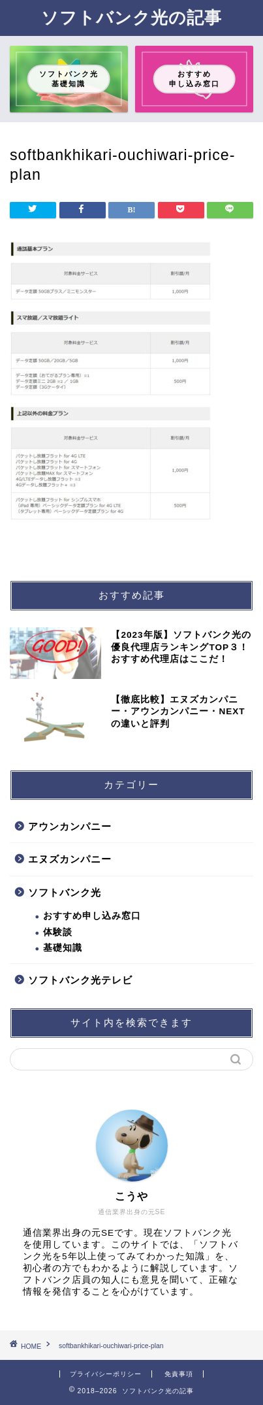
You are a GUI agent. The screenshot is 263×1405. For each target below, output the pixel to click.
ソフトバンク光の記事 (131, 17)
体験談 (57, 932)
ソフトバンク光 (64, 892)
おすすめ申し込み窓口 (92, 916)
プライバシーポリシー (106, 1374)
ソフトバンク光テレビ (80, 979)
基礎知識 (62, 948)
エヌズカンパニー (70, 859)
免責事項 (178, 1374)
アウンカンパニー (70, 826)
